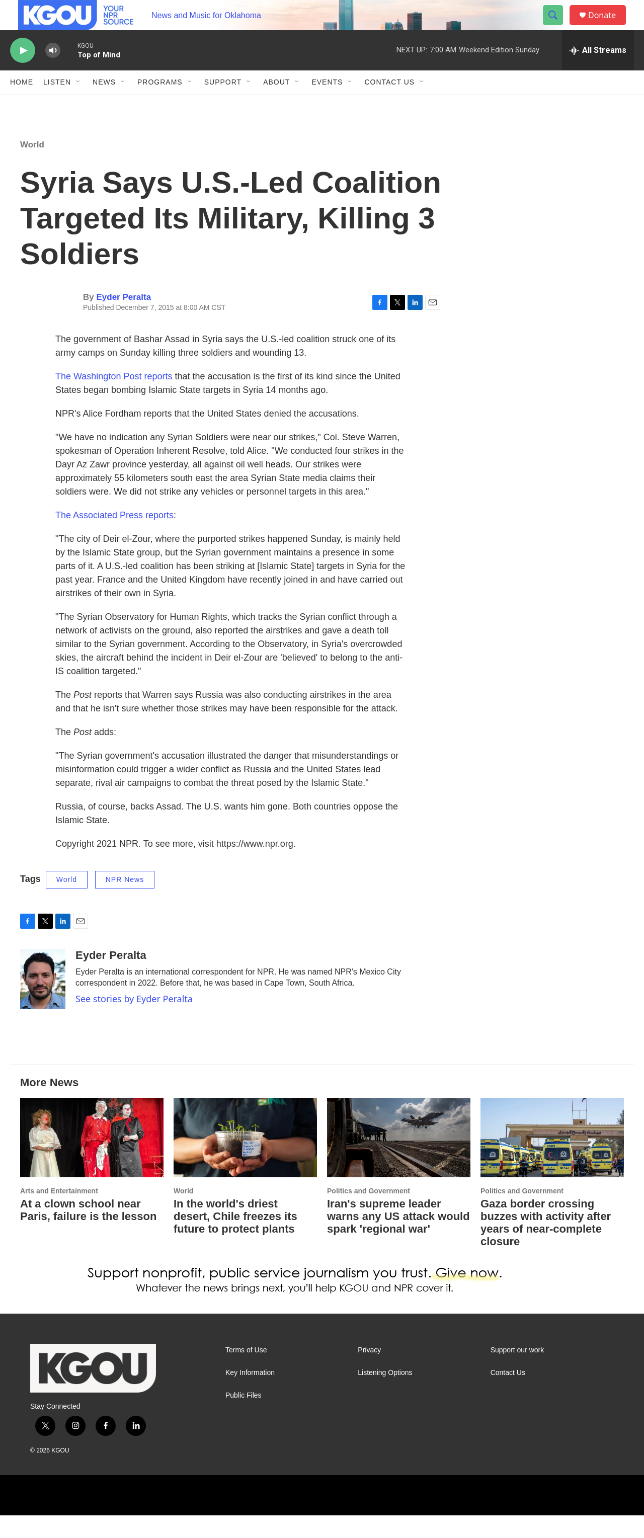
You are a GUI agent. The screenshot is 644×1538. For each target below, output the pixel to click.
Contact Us (389, 105)
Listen (57, 105)
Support (223, 105)
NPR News (125, 902)
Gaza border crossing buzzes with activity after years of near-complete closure (545, 1245)
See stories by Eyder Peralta (134, 1021)
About (276, 105)
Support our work (517, 1373)
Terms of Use (246, 1373)
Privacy (369, 1373)
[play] (23, 73)
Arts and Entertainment (59, 1213)
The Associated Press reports (114, 538)
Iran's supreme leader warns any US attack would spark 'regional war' (398, 1239)
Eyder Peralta (123, 320)
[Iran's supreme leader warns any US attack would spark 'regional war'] (398, 1160)
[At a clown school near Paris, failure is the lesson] (92, 1160)
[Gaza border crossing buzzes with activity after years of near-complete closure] (552, 1160)
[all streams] (598, 73)
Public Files (243, 1418)
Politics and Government (368, 1213)
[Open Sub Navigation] (78, 105)
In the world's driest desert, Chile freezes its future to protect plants (235, 1239)
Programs (160, 105)
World (32, 167)
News (104, 105)
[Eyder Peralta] (42, 1002)
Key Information (250, 1395)
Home (21, 105)
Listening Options (385, 1395)
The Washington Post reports (113, 399)
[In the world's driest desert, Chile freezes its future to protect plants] (245, 1160)
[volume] (52, 73)
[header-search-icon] (557, 27)
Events (327, 105)
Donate (608, 26)
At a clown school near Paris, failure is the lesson (88, 1232)
